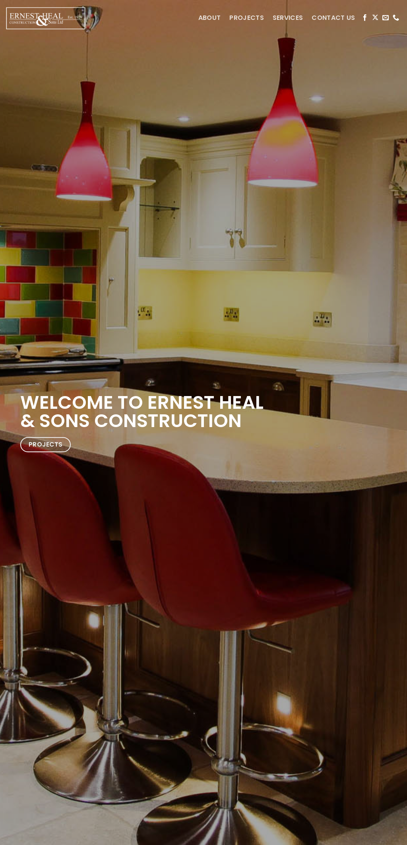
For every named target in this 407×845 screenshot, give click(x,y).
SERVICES (288, 17)
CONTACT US (333, 17)
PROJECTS (246, 17)
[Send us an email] (385, 17)
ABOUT (209, 17)
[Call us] (396, 17)
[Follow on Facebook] (365, 17)
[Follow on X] (375, 17)
